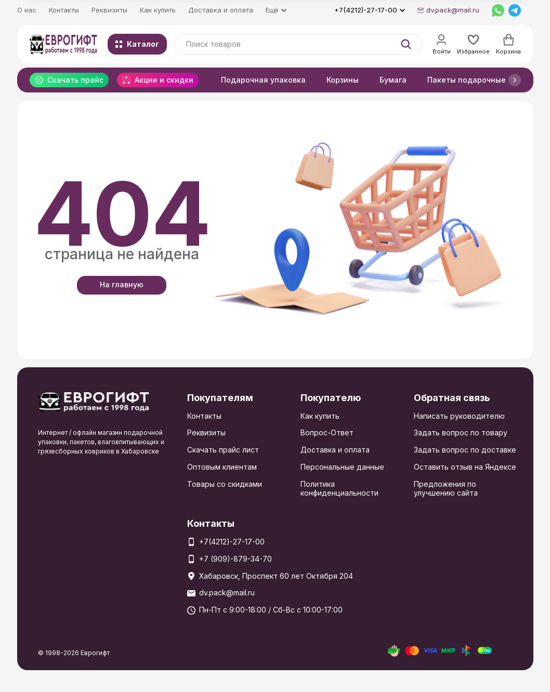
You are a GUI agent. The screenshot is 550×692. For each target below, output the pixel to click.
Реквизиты (109, 10)
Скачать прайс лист (223, 449)
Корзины (342, 79)
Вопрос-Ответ (326, 432)
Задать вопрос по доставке (465, 449)
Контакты (64, 10)
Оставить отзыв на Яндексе (465, 466)
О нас (26, 10)
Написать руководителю (459, 415)
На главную (121, 284)
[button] (514, 80)
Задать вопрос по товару (460, 432)
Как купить (158, 10)
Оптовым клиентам (222, 466)
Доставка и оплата (220, 10)
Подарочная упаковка (263, 79)
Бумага (393, 79)
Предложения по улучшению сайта (446, 488)
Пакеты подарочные (466, 79)
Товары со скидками (224, 484)
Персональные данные (342, 466)
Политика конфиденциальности (339, 488)
